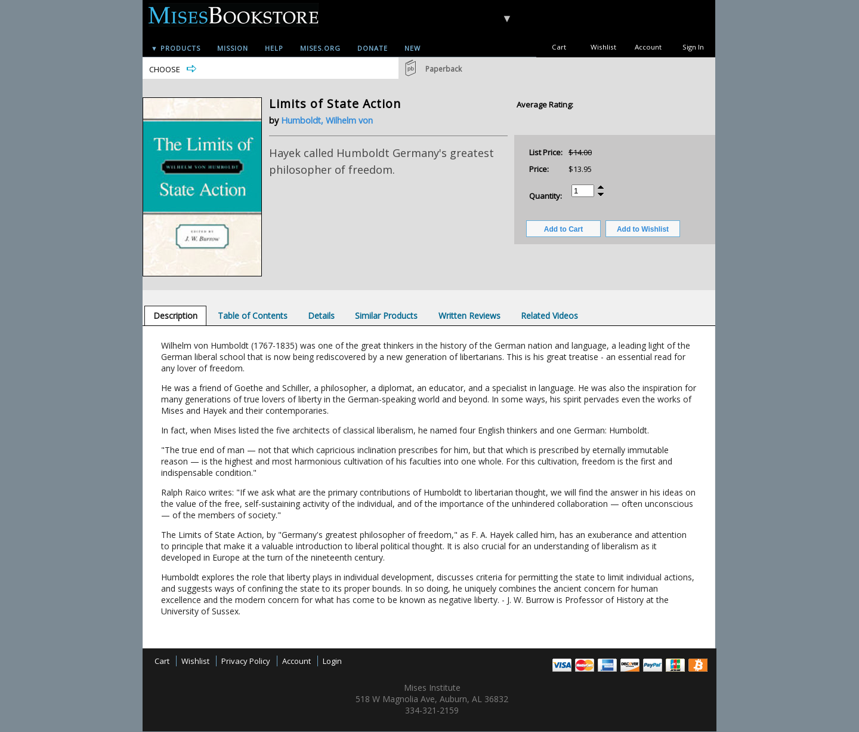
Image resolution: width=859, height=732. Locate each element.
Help (274, 48)
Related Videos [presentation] (549, 315)
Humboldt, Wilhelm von (327, 120)
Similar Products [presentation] (386, 315)
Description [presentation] (175, 315)
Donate (372, 48)
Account (648, 46)
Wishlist (603, 46)
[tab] (175, 315)
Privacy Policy (245, 661)
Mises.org (320, 48)
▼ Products (175, 48)
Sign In (693, 46)
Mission (232, 48)
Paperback (443, 69)
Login (332, 661)
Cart (559, 46)
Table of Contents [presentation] (253, 315)
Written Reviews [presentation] (469, 315)
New (412, 48)
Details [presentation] (321, 315)
